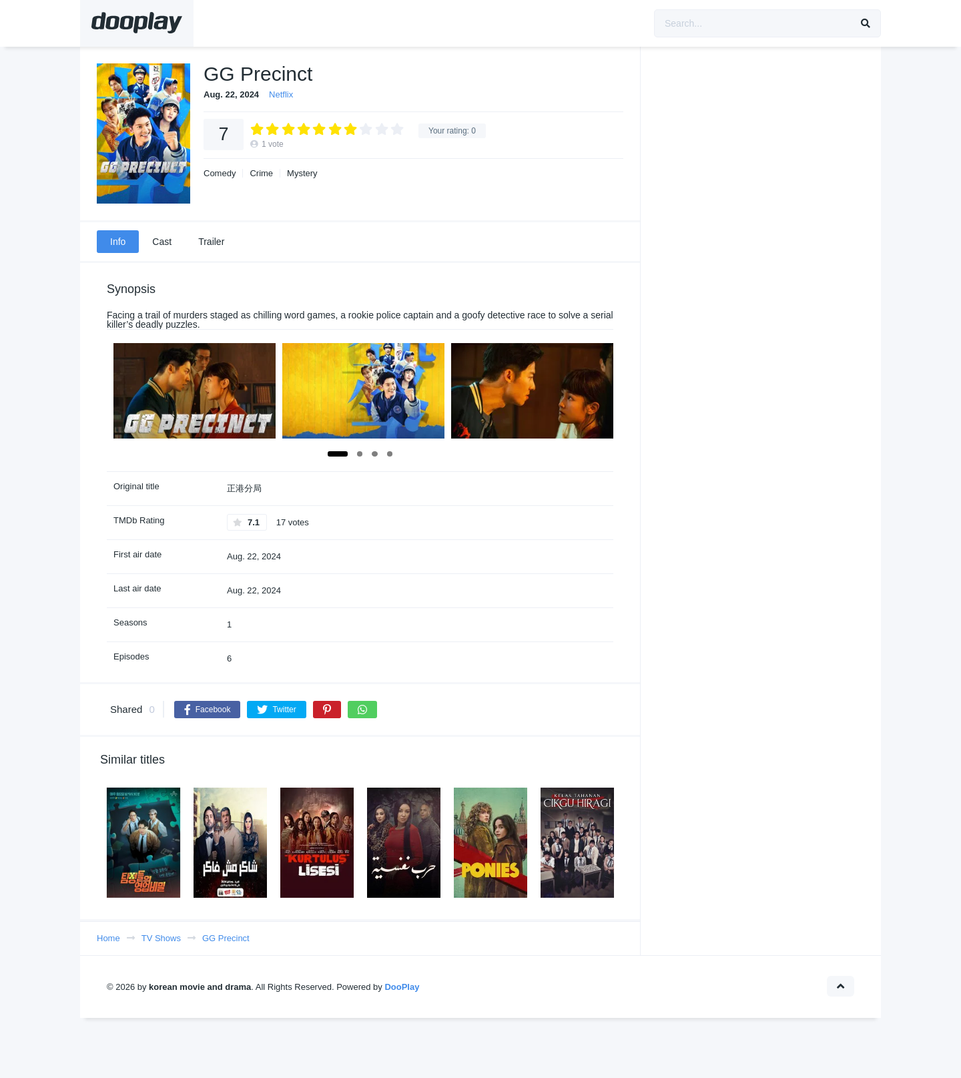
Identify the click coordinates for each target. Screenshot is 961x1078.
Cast (162, 241)
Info (117, 241)
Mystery (302, 173)
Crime (261, 173)
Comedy (220, 173)
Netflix (281, 94)
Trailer (211, 241)
